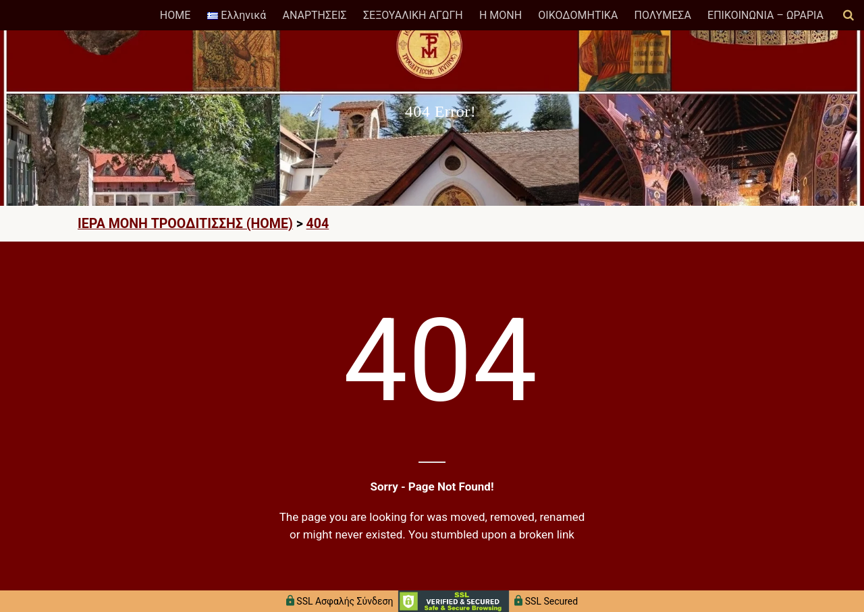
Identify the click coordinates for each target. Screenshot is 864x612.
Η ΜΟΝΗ (500, 15)
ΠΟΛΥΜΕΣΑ (662, 15)
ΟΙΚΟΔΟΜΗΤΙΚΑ (578, 15)
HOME (175, 15)
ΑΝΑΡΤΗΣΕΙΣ (314, 15)
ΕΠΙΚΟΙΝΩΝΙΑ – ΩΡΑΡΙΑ (765, 15)
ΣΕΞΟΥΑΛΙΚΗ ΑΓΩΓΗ (413, 15)
